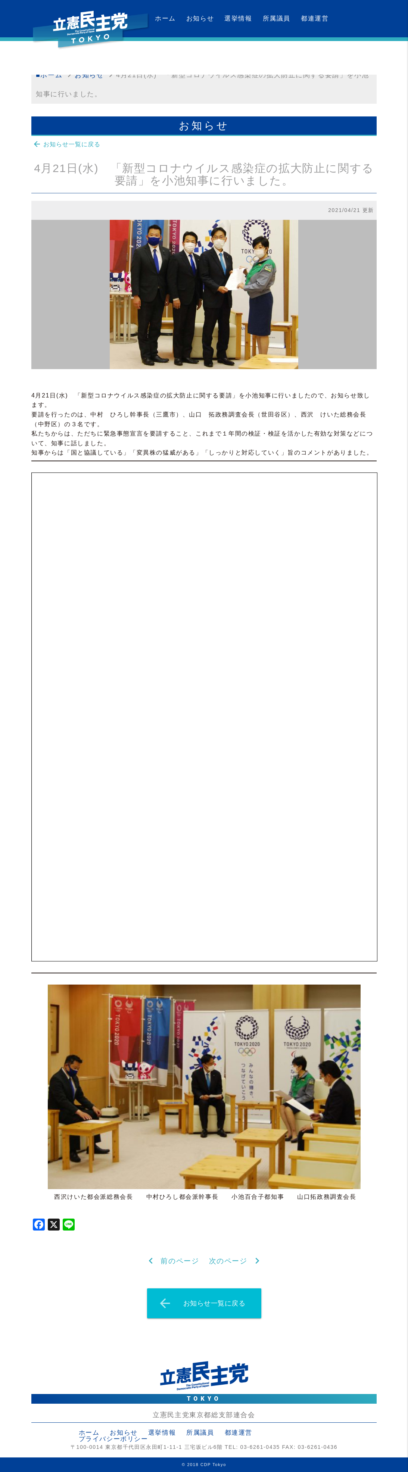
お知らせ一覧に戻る (66, 144)
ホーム (165, 18)
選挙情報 (238, 18)
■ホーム (49, 75)
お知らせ (200, 18)
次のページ (228, 1261)
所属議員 (276, 18)
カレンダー (172, 55)
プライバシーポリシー (113, 1439)
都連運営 (314, 18)
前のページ (180, 1261)
